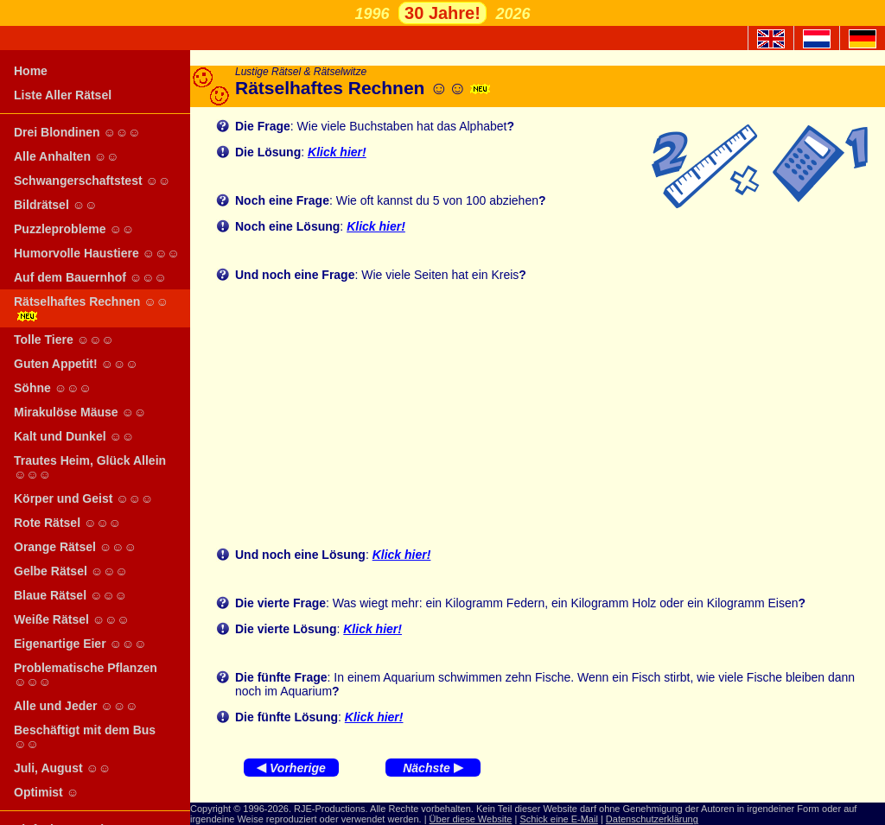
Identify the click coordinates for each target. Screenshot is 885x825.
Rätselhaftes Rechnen (91, 308)
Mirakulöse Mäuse (80, 412)
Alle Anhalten (66, 156)
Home (31, 71)
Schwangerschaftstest (92, 180)
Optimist (46, 792)
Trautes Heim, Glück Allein (90, 467)
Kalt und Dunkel (74, 436)
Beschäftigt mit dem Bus (85, 737)
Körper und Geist (83, 498)
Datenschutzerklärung (652, 819)
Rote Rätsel (67, 523)
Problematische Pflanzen (85, 675)
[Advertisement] (551, 415)
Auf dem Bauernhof (90, 277)
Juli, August (62, 768)
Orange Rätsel (75, 547)
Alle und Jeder (75, 706)
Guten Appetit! (75, 364)
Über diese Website (471, 819)
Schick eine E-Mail (558, 819)
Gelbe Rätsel (71, 571)
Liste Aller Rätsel (62, 95)
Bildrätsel (55, 205)
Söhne (53, 388)
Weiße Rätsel (72, 619)
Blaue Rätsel (70, 595)
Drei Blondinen (77, 132)
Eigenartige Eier (80, 643)
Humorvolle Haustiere (97, 253)
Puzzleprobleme (74, 229)
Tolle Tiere (64, 339)
